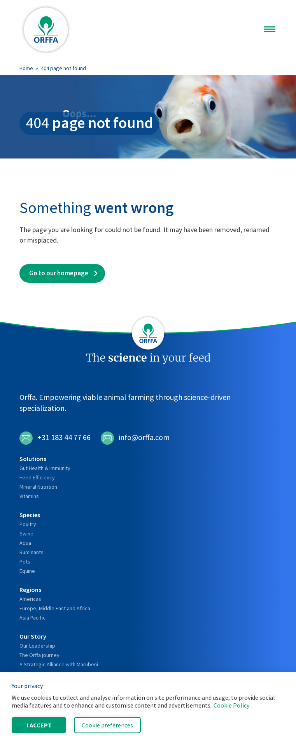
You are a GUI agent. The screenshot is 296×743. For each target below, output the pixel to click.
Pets (24, 561)
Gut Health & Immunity (44, 468)
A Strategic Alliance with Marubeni (58, 664)
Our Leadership (37, 645)
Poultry (27, 524)
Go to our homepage (58, 273)
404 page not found (63, 68)
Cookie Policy (231, 705)
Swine (26, 533)
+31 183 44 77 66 (55, 438)
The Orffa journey (39, 654)
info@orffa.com (135, 438)
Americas (30, 598)
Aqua (25, 542)
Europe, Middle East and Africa (54, 608)
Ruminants (31, 552)
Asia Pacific (32, 617)
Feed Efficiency (37, 477)
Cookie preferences (107, 725)
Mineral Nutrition (38, 486)
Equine (27, 570)
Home (26, 68)
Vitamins (29, 496)
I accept (39, 725)
